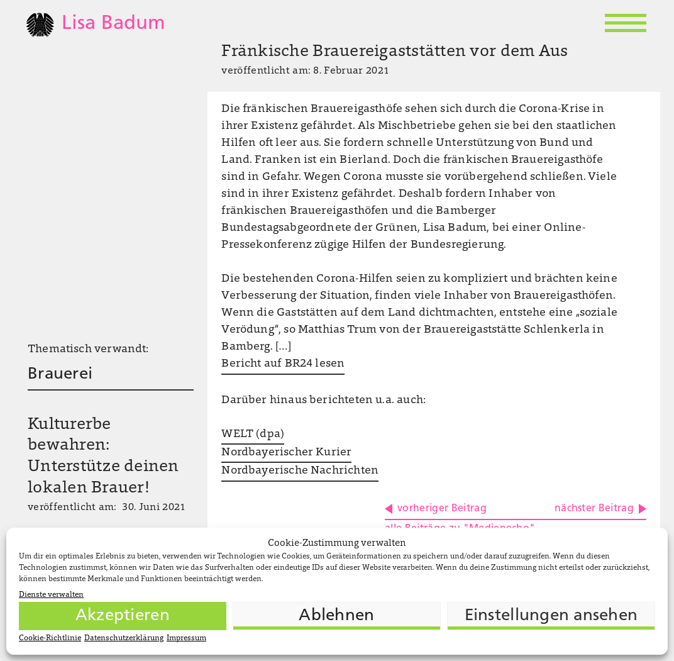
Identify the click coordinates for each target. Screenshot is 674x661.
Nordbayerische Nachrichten (299, 471)
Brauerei (60, 374)
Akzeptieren (122, 616)
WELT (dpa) (252, 434)
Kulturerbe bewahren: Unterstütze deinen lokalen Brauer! (103, 457)
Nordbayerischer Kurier (286, 452)
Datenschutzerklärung (123, 638)
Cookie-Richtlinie (50, 638)
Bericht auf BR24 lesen (283, 364)
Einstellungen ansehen (551, 616)
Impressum (186, 638)
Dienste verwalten (51, 595)
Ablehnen (336, 616)
